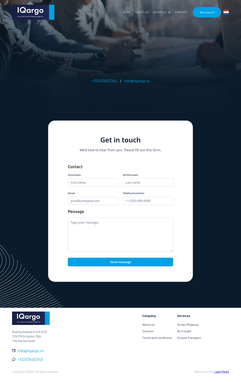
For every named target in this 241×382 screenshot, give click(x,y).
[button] (162, 12)
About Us (148, 324)
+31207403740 (104, 81)
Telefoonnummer (134, 193)
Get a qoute (207, 12)
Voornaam (74, 175)
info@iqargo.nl (137, 81)
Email (71, 193)
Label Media (221, 371)
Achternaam (130, 175)
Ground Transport (189, 337)
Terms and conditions (157, 337)
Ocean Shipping (187, 324)
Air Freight (184, 331)
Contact (148, 331)
